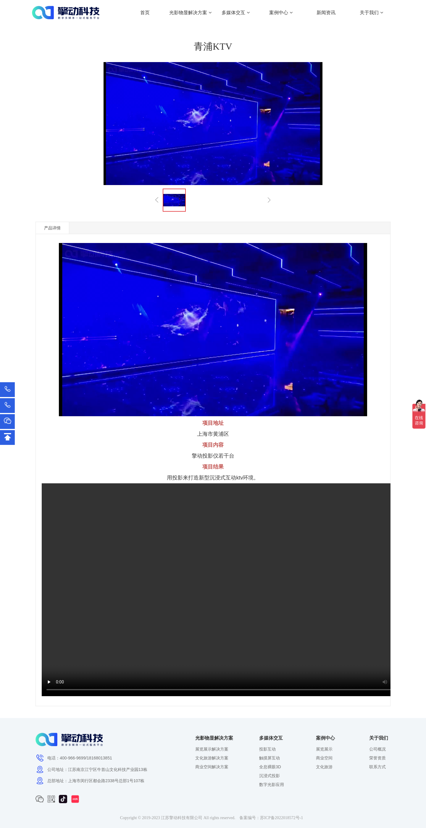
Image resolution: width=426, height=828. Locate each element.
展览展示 (324, 749)
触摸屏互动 (269, 758)
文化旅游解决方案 (211, 758)
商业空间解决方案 (211, 766)
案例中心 (280, 12)
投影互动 (267, 749)
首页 (145, 12)
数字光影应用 (271, 784)
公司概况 (377, 749)
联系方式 (377, 766)
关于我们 (371, 12)
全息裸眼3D (270, 766)
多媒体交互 (235, 12)
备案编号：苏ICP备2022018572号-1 (271, 818)
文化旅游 (324, 766)
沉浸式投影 (269, 775)
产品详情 (52, 228)
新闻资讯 (326, 12)
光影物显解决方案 (190, 12)
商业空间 (324, 758)
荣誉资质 (377, 758)
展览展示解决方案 (211, 749)
